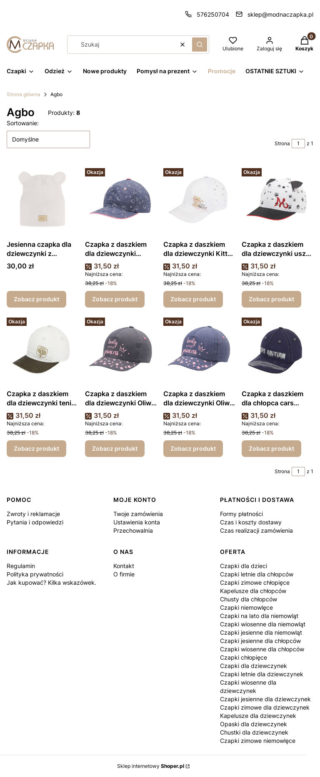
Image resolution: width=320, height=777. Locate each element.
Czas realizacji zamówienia (256, 530)
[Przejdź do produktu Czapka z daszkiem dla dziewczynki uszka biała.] (277, 200)
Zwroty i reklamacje (33, 513)
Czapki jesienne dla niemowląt (261, 632)
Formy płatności (241, 513)
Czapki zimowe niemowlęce (257, 740)
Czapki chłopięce (243, 657)
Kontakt (123, 565)
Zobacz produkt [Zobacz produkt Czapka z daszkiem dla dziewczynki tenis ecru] (36, 448)
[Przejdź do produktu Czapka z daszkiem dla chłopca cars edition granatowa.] (277, 350)
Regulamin (21, 565)
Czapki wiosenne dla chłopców (262, 649)
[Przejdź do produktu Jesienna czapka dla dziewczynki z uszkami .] (42, 200)
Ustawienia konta (136, 522)
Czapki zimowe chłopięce (255, 582)
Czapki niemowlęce (246, 607)
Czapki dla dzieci (243, 565)
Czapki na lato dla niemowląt (259, 615)
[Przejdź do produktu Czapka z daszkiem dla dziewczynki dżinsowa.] (121, 200)
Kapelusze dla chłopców (253, 590)
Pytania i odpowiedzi (35, 522)
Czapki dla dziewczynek (253, 665)
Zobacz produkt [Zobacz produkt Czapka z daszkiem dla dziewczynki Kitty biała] (193, 299)
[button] (199, 44)
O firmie (124, 574)
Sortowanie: (23, 123)
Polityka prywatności (35, 574)
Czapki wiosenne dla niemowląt (262, 624)
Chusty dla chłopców (248, 599)
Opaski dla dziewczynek (253, 723)
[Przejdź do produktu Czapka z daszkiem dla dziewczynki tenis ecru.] (42, 350)
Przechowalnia (133, 530)
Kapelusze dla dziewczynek (258, 715)
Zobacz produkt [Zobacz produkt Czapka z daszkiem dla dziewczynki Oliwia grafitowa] (115, 448)
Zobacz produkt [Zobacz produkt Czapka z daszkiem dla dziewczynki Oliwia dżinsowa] (193, 448)
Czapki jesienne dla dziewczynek (265, 699)
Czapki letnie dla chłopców (256, 574)
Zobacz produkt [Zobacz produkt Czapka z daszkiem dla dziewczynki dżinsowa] (115, 299)
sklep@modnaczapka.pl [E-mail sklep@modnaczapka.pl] (280, 14)
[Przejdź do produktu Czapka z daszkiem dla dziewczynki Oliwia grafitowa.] (121, 350)
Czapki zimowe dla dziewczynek (265, 707)
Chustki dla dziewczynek (254, 732)
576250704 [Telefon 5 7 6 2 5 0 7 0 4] (213, 14)
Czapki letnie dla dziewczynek (261, 674)
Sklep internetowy (150, 766)
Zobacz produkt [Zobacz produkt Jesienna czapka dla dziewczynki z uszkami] (36, 299)
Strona (282, 143)
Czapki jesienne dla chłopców (260, 640)
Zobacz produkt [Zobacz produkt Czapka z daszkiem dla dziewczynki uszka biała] (271, 299)
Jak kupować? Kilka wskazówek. (51, 582)
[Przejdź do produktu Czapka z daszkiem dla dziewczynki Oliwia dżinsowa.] (199, 350)
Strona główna (23, 94)
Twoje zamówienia (138, 513)
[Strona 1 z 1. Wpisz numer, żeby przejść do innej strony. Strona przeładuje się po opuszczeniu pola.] (298, 143)
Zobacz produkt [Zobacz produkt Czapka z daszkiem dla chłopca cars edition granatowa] (271, 448)
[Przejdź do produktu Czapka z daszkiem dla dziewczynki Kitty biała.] (199, 200)
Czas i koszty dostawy (251, 522)
